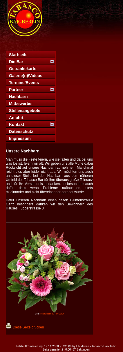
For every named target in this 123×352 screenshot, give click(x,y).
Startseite (18, 54)
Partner (16, 89)
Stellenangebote (24, 110)
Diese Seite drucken (28, 327)
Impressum (20, 138)
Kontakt (16, 124)
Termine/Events (24, 82)
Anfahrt (16, 117)
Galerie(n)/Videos (25, 75)
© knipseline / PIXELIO (52, 313)
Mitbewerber (21, 103)
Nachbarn (18, 96)
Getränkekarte (22, 68)
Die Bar (16, 61)
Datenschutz (21, 131)
